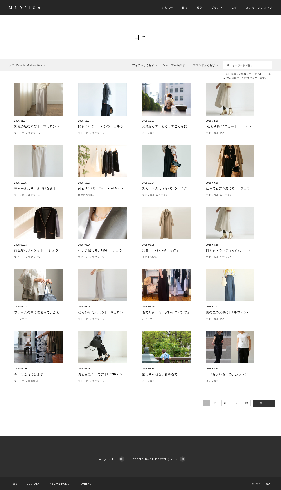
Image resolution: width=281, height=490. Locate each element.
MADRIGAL (28, 8)
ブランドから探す (204, 65)
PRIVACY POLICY (60, 483)
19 (247, 403)
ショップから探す (174, 65)
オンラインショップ (259, 7)
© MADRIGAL (262, 484)
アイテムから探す (143, 65)
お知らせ (167, 7)
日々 (185, 7)
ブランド (217, 7)
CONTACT (86, 483)
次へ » (265, 403)
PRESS (13, 483)
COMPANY (33, 483)
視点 (199, 7)
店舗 (234, 7)
